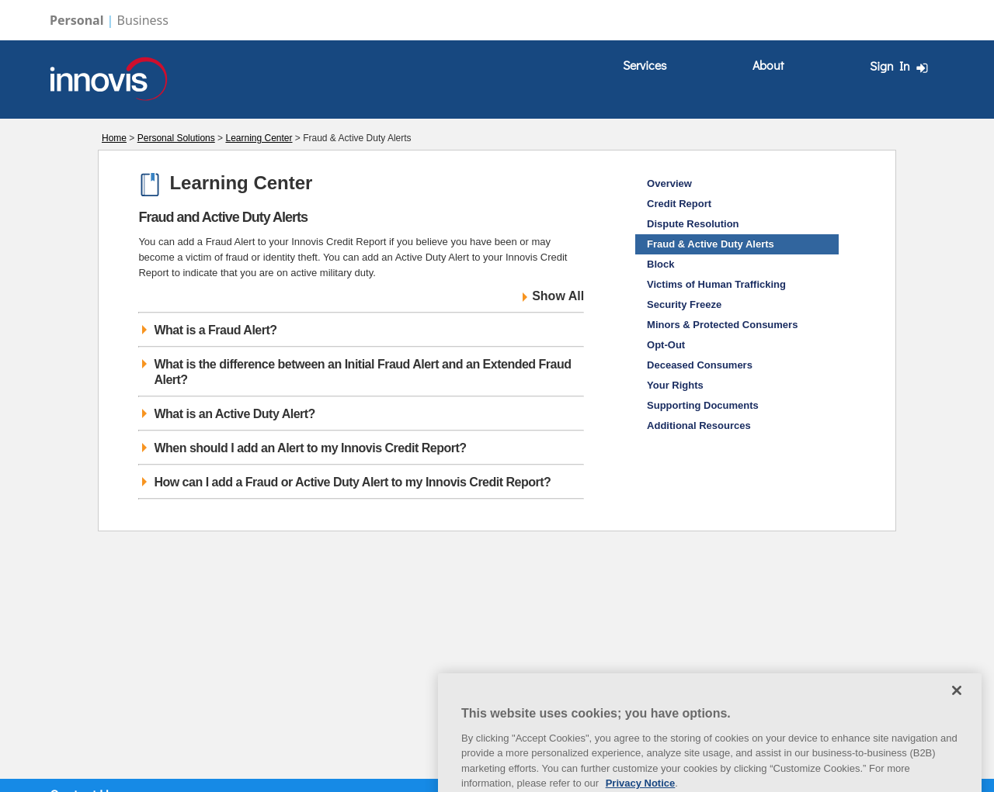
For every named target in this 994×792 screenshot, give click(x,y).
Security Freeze (684, 304)
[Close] (957, 706)
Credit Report (679, 203)
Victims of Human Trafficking (716, 284)
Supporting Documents (703, 405)
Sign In (901, 65)
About (768, 65)
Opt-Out (666, 345)
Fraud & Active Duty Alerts (710, 244)
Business (143, 20)
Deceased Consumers (699, 365)
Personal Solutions (176, 138)
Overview (669, 183)
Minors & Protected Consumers (722, 324)
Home (114, 138)
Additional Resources (699, 425)
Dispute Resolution (693, 224)
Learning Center (258, 138)
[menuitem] (644, 65)
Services (644, 65)
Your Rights (675, 385)
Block (660, 264)
